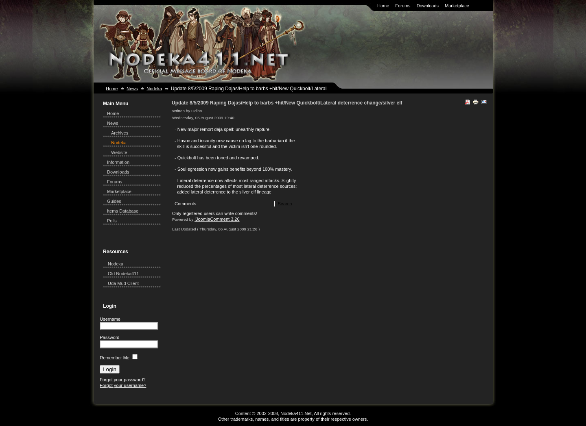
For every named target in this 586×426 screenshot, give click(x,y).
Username (110, 319)
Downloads (428, 5)
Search (285, 203)
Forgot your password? (123, 379)
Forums (402, 5)
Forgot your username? (123, 385)
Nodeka (154, 88)
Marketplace (457, 5)
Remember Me (114, 357)
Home (383, 5)
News (132, 88)
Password (109, 337)
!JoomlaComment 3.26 (217, 219)
